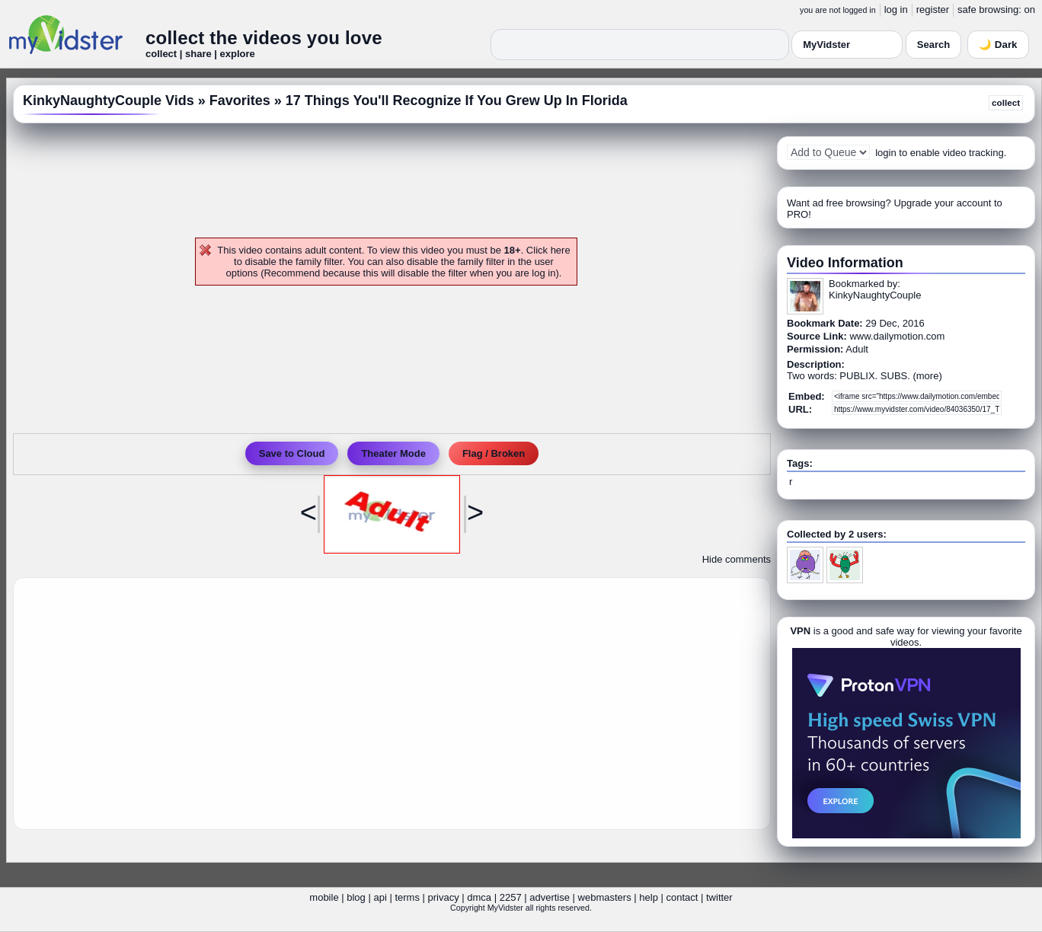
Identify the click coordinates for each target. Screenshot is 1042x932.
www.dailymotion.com (897, 336)
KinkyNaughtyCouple (875, 295)
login (885, 152)
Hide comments (736, 559)
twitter (719, 897)
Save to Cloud (292, 453)
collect (1006, 102)
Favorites (239, 100)
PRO (797, 214)
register (932, 9)
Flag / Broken (493, 453)
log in (896, 9)
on (1029, 9)
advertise (549, 897)
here (561, 250)
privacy (443, 897)
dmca (479, 897)
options (242, 273)
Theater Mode (393, 453)
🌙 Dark (998, 44)
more (927, 375)
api (379, 897)
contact (682, 897)
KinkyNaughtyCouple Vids (108, 100)
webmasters (604, 897)
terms (407, 897)
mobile (323, 897)
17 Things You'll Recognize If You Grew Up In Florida (457, 100)
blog (356, 897)
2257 (511, 897)
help (648, 897)
